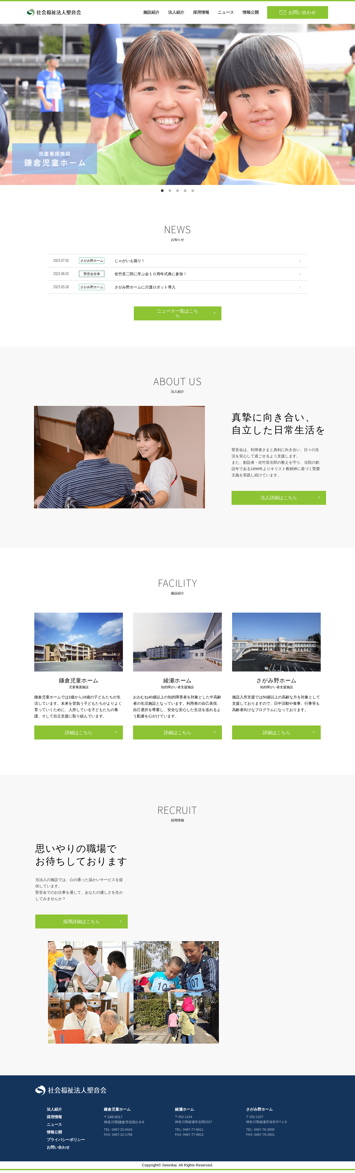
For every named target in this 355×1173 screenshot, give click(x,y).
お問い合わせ (58, 1150)
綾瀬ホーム (184, 1112)
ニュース (229, 14)
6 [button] (177, 193)
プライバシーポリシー (66, 1142)
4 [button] (169, 193)
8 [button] (185, 193)
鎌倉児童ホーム (117, 1112)
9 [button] (192, 193)
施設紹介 (155, 14)
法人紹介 (180, 14)
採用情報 (205, 14)
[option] (177, 107)
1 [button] (162, 193)
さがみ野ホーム (259, 1112)
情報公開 (254, 14)
